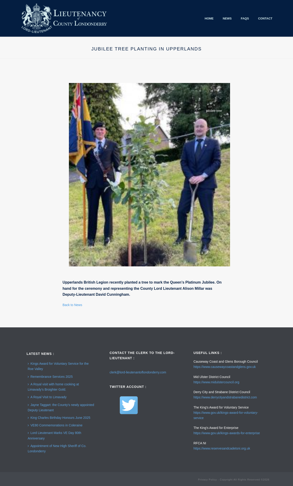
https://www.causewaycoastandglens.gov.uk (224, 367)
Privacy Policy (207, 479)
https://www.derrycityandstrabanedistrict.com (225, 397)
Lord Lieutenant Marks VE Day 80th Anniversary (54, 435)
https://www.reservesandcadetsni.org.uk (221, 448)
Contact (265, 18)
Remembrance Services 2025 (50, 376)
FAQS (245, 18)
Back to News (72, 305)
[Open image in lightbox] (149, 174)
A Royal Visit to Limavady (47, 397)
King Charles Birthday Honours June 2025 (59, 418)
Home (209, 18)
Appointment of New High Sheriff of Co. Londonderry (57, 448)
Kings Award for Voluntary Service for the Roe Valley (58, 366)
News (227, 18)
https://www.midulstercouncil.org (216, 382)
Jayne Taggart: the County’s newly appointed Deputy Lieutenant (61, 407)
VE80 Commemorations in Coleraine (55, 425)
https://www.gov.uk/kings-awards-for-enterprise (226, 433)
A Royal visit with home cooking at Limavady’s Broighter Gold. (53, 386)
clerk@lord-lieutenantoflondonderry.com (138, 372)
